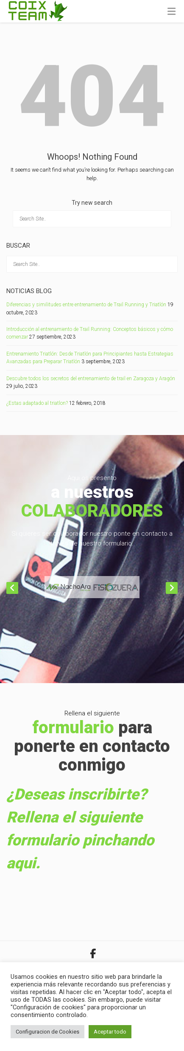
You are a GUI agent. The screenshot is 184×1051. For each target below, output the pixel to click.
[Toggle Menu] (171, 12)
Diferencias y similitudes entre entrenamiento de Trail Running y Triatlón (86, 305)
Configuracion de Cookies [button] (47, 1031)
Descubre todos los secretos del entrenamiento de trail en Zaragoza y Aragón (90, 378)
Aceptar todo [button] (110, 1031)
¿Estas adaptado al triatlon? (37, 403)
